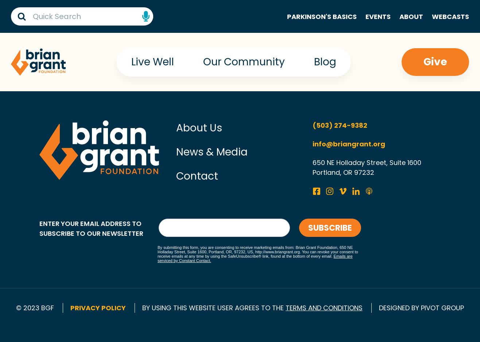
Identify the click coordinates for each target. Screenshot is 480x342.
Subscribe (330, 228)
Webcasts (450, 16)
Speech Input (146, 16)
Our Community (244, 62)
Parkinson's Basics (322, 16)
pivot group (442, 307)
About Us (199, 128)
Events (378, 16)
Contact (197, 176)
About (411, 16)
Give (435, 62)
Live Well (152, 62)
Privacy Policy (98, 307)
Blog (325, 62)
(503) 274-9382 (340, 125)
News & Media (212, 152)
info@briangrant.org (349, 144)
